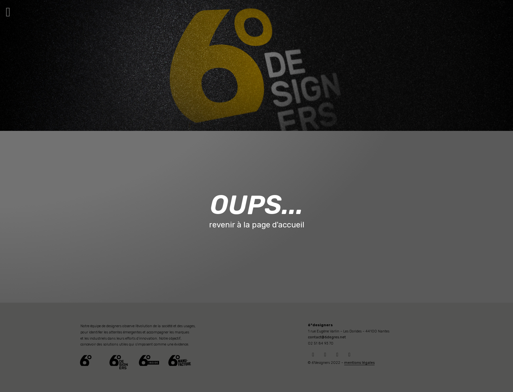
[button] (8, 12)
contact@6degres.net (327, 337)
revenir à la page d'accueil (256, 224)
